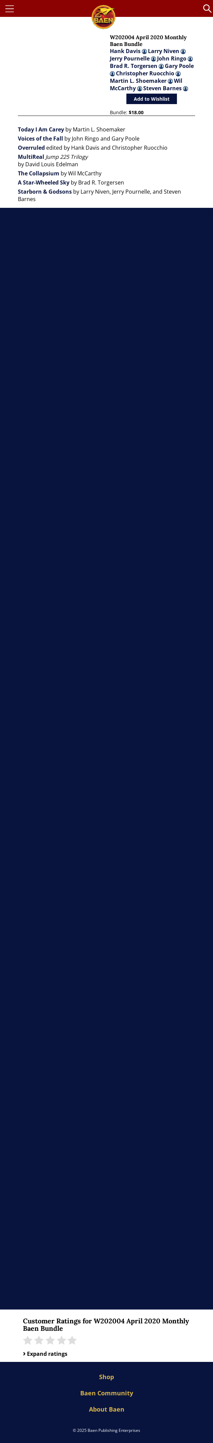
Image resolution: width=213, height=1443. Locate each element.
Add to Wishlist (152, 99)
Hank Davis (128, 51)
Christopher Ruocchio (148, 73)
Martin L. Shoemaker (141, 80)
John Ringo (175, 58)
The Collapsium (38, 173)
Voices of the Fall (40, 138)
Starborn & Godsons (45, 191)
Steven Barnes (165, 88)
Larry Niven (167, 51)
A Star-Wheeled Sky (43, 182)
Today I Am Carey (41, 129)
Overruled (31, 147)
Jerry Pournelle (133, 58)
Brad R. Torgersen (137, 66)
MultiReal (31, 157)
